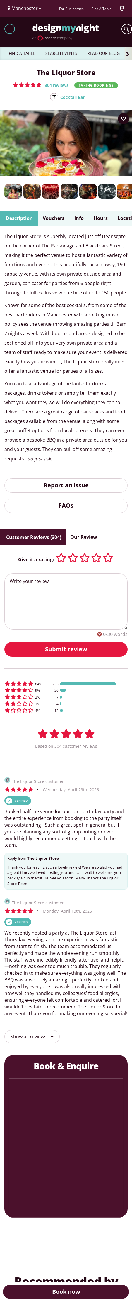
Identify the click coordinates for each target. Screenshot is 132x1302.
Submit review (66, 649)
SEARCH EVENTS (61, 53)
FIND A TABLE (22, 53)
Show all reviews (32, 1036)
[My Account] (123, 8)
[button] (41, 84)
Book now (66, 1292)
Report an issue (66, 485)
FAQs (66, 505)
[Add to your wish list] (123, 118)
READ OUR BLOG (103, 53)
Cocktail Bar (72, 97)
